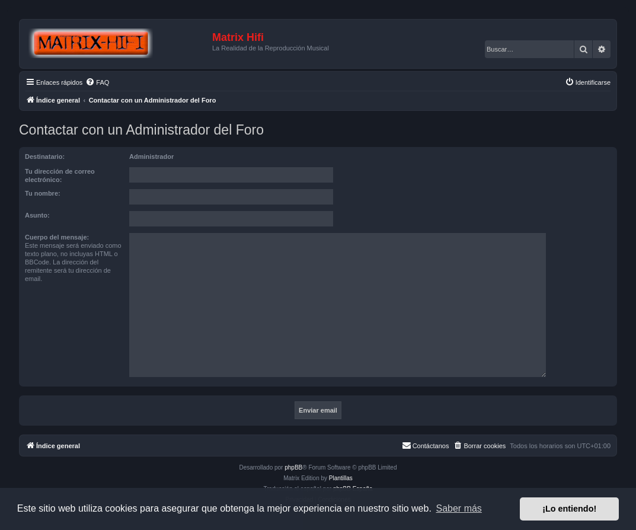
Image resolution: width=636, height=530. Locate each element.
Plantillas (341, 478)
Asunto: (37, 215)
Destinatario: (45, 156)
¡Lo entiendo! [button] (569, 508)
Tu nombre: (42, 193)
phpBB (293, 467)
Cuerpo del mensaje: (57, 237)
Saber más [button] (459, 508)
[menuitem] (97, 82)
